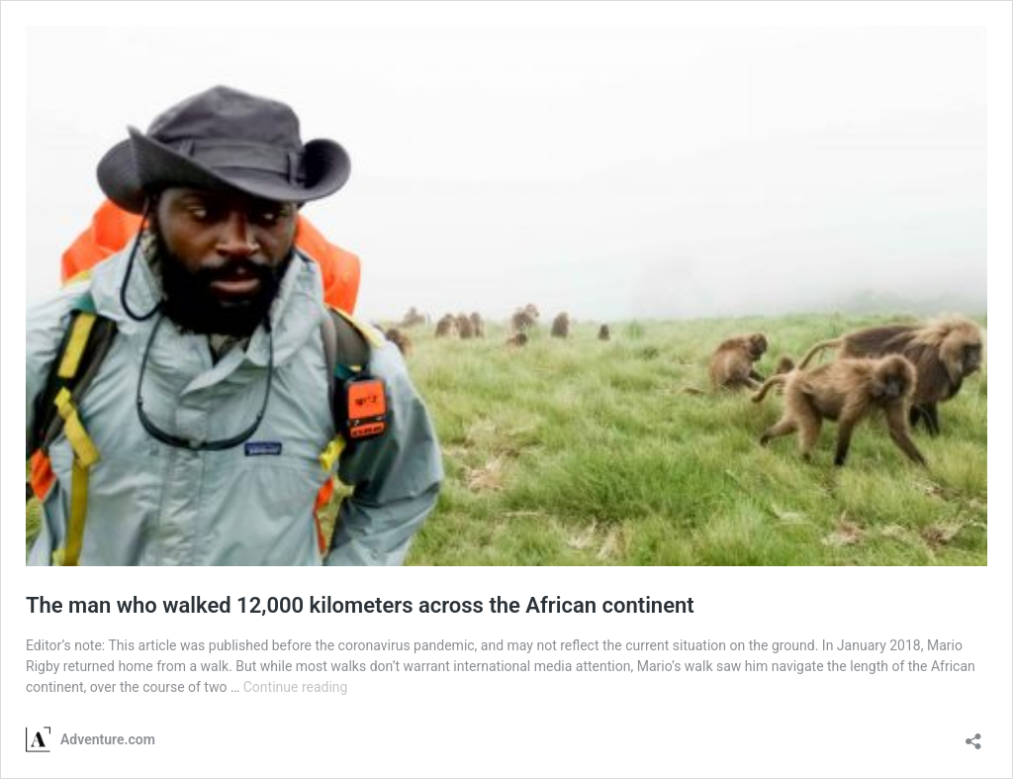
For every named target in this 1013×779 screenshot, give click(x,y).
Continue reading (295, 687)
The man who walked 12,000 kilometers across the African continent (360, 605)
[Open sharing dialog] (973, 735)
